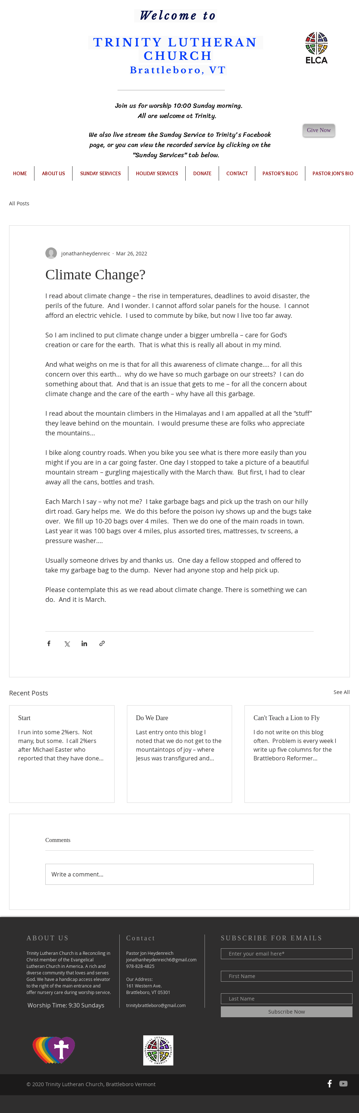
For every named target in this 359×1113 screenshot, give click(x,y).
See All (342, 692)
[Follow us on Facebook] (330, 1084)
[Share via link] (102, 643)
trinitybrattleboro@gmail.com (156, 1005)
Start (24, 718)
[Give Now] (319, 130)
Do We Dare (152, 718)
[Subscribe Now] (286, 1011)
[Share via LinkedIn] (84, 643)
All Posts (19, 203)
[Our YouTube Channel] (343, 1084)
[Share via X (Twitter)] (66, 643)
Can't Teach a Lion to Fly (286, 718)
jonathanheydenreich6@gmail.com (161, 959)
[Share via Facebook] (48, 643)
